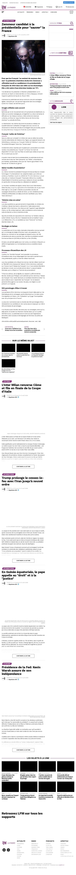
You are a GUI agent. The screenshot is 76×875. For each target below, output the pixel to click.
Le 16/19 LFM (49, 850)
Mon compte (68, 2)
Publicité (4, 2)
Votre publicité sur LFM (66, 856)
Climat (18, 845)
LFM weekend (49, 852)
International (20, 852)
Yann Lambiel (49, 847)
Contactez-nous (13, 2)
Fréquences (34, 849)
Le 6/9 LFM (48, 845)
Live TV (59, 6)
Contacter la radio (36, 850)
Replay (49, 6)
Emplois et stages (36, 852)
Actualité (20, 12)
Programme (39, 6)
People (62, 849)
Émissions (30, 12)
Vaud (18, 849)
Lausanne (19, 847)
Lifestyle (45, 12)
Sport (18, 858)
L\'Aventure (49, 854)
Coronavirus (20, 843)
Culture (19, 856)
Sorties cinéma (64, 845)
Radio (37, 12)
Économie (19, 854)
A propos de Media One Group (28, 2)
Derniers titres (35, 847)
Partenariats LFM (36, 854)
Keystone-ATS (13, 36)
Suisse (18, 850)
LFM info (48, 843)
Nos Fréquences (64, 850)
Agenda (62, 847)
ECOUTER (27, 7)
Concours (53, 12)
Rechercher (70, 6)
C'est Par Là (49, 849)
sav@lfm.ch (61, 865)
